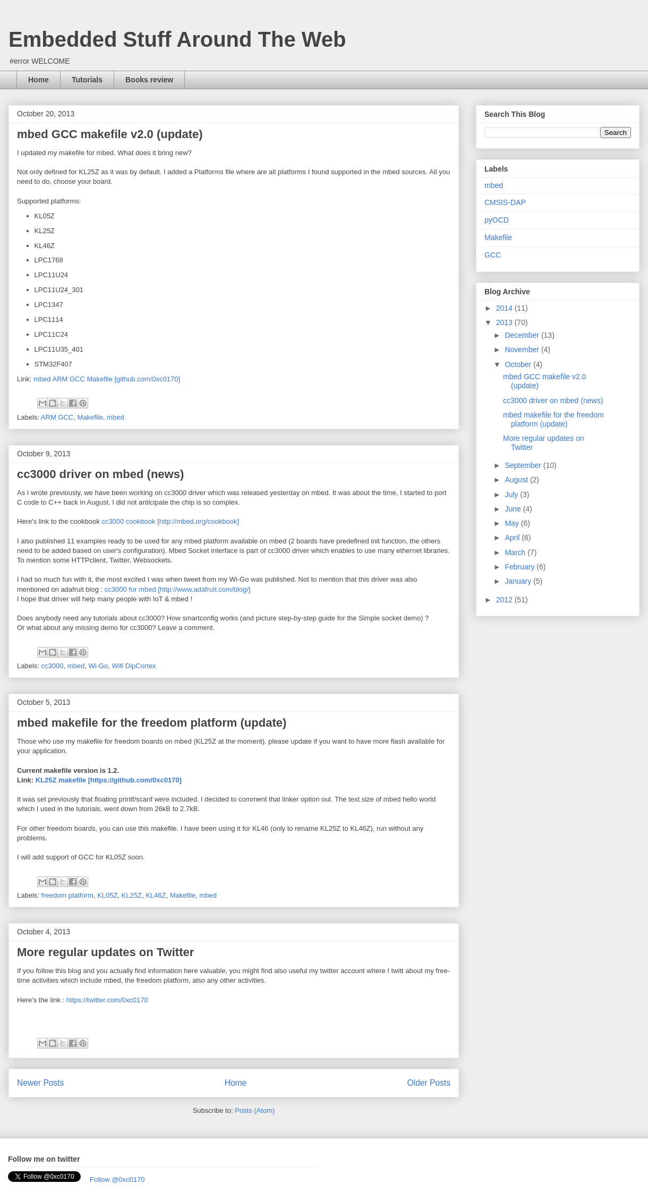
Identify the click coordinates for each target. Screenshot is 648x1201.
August (517, 479)
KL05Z (107, 895)
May (513, 523)
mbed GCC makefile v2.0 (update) (110, 134)
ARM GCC (57, 417)
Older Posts (428, 1082)
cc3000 (52, 666)
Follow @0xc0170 (117, 1179)
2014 (505, 308)
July (512, 494)
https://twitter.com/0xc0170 (107, 1000)
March (516, 552)
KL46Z (156, 895)
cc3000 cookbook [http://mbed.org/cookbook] (170, 521)
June (514, 509)
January (519, 581)
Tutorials (87, 79)
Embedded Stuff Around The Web (177, 39)
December (523, 335)
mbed (115, 417)
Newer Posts (40, 1082)
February (520, 567)
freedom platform (67, 895)
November (523, 349)
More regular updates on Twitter (105, 952)
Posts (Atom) (255, 1110)
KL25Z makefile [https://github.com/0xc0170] (109, 780)
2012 (505, 599)
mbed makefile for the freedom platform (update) (151, 722)
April (513, 537)
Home (38, 79)
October (519, 364)
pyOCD (496, 220)
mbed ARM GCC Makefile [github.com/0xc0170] (106, 379)
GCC (492, 255)
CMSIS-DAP (505, 202)
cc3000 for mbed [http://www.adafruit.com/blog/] (178, 589)
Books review (149, 79)
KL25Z (132, 895)
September (524, 465)
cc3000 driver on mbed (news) (100, 474)
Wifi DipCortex (134, 666)
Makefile (90, 417)
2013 (505, 322)
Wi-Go (98, 666)
